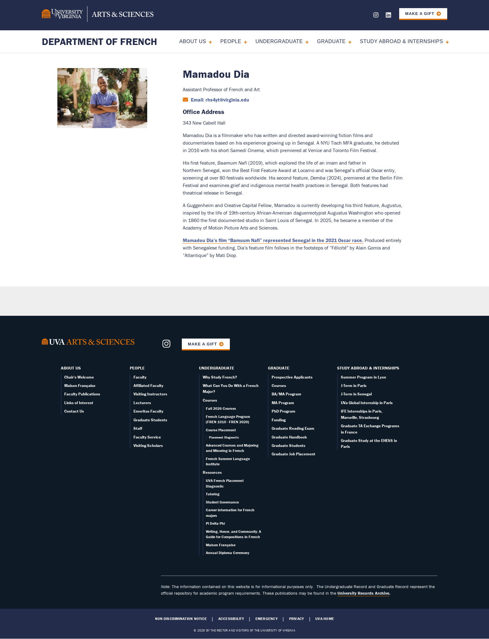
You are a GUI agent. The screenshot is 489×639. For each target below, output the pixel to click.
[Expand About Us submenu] (208, 41)
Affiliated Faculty (148, 385)
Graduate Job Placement (293, 454)
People (230, 41)
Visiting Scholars (148, 445)
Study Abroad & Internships (401, 41)
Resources (212, 472)
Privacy (296, 619)
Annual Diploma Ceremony (227, 552)
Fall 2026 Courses (221, 408)
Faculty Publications (82, 394)
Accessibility (231, 619)
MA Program (283, 402)
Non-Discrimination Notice (181, 619)
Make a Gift (419, 13)
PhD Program (283, 411)
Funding (279, 420)
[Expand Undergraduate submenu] (305, 41)
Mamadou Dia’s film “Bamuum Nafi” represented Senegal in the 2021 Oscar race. (273, 240)
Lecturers (142, 402)
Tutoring (213, 494)
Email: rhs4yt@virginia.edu (219, 100)
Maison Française (79, 385)
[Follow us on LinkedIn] (388, 16)
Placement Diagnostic (224, 437)
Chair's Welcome (79, 377)
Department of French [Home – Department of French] (99, 41)
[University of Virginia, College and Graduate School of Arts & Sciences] (97, 15)
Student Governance (222, 502)
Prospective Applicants (292, 377)
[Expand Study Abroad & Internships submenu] (445, 41)
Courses (210, 400)
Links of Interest (78, 402)
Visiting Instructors (150, 394)
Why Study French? (220, 377)
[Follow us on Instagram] (376, 16)
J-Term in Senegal (356, 394)
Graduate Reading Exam (293, 428)
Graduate (331, 41)
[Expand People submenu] (243, 41)
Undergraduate (279, 41)
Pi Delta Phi (215, 523)
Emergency (266, 619)
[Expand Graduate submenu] (348, 41)
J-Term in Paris (353, 385)
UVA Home (324, 619)
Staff (137, 428)
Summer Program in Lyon (363, 377)
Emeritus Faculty (148, 411)
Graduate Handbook (289, 437)
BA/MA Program (286, 394)
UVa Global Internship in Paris (367, 402)
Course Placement (221, 430)
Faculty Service (147, 437)
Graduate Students (150, 420)
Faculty (140, 377)
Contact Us (74, 411)
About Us (192, 41)
